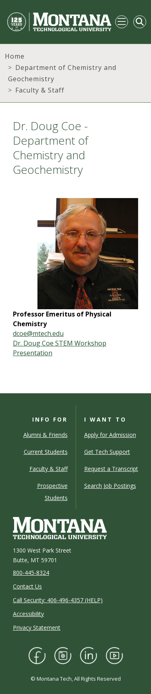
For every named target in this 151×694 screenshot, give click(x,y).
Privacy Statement (36, 627)
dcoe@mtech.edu (38, 333)
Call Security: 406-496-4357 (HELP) (58, 600)
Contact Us (27, 586)
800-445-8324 (31, 572)
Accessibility (28, 614)
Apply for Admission (110, 435)
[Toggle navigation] (121, 21)
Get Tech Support (107, 452)
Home (15, 56)
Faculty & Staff (39, 90)
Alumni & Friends (45, 435)
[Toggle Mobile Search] (139, 21)
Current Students (46, 452)
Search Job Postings (110, 485)
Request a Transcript (111, 469)
